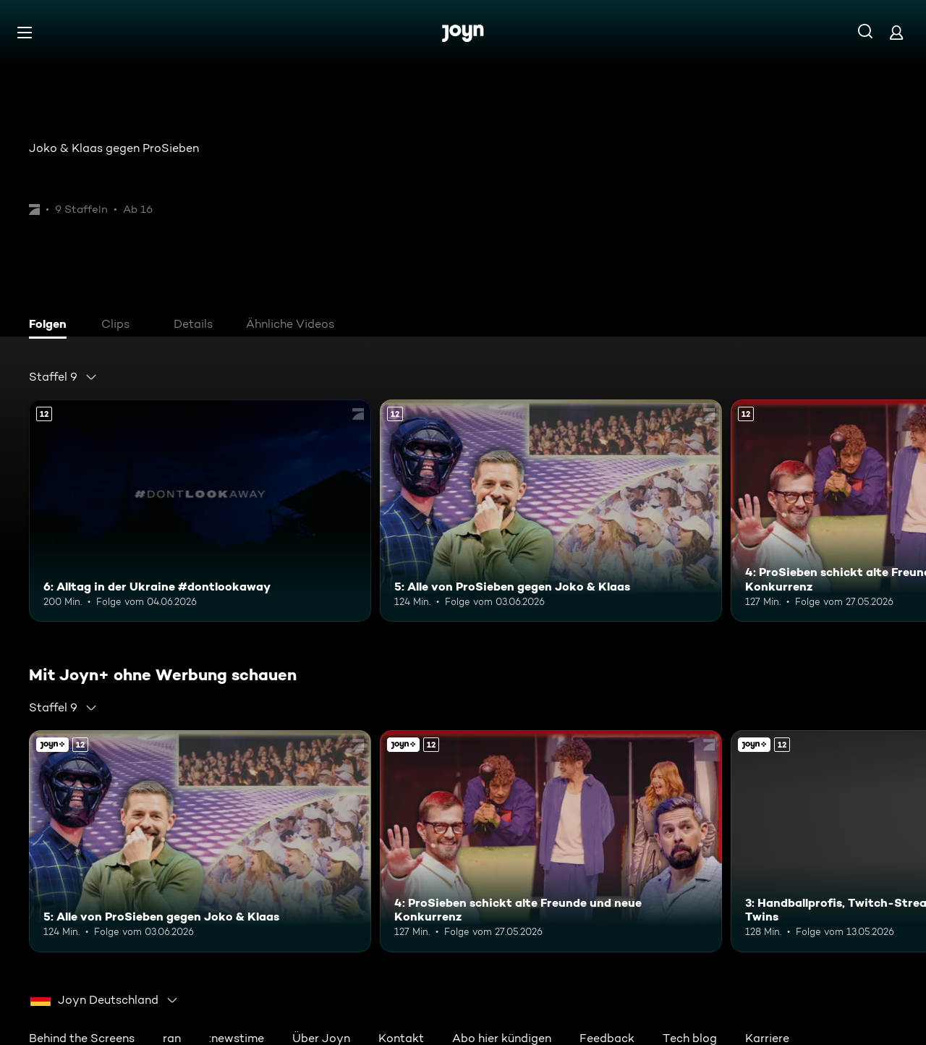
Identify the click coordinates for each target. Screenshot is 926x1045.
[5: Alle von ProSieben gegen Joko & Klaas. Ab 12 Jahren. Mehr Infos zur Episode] (551, 510)
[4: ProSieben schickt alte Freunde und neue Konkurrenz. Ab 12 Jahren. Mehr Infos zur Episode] (551, 841)
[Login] (896, 32)
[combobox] (63, 377)
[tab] (51, 326)
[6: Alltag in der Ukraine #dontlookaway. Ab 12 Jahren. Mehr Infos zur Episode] (200, 510)
